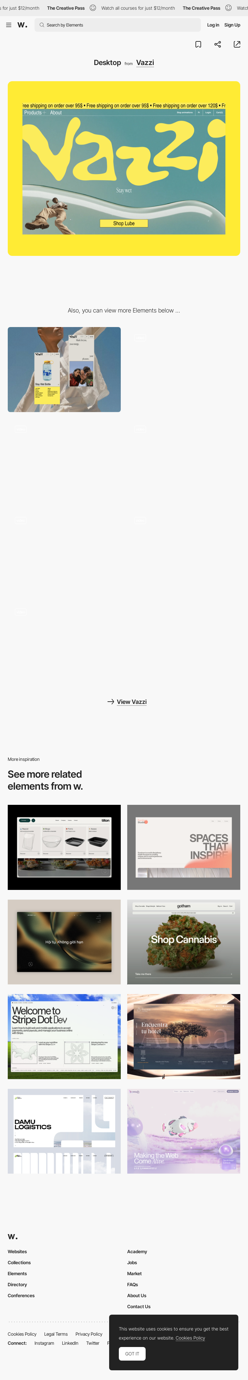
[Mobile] (64, 369)
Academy (137, 1251)
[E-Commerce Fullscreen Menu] (183, 552)
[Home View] (64, 942)
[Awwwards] (22, 24)
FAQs (132, 1284)
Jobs (132, 1262)
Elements (17, 1273)
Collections (19, 1262)
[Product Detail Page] (64, 552)
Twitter (92, 1343)
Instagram (44, 1343)
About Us (136, 1295)
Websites (17, 1251)
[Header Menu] (64, 847)
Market (134, 1273)
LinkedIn (70, 1343)
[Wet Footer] (64, 643)
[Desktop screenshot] (64, 1131)
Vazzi (145, 62)
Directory (17, 1284)
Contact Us (138, 1306)
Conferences (21, 1295)
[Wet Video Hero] (64, 461)
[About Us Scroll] (183, 461)
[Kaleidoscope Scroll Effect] (183, 369)
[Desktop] (183, 847)
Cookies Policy (22, 1334)
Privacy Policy (89, 1334)
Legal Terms (56, 1334)
